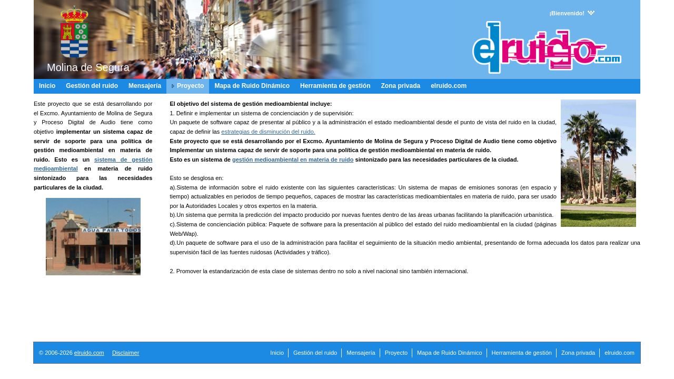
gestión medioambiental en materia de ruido (292, 159)
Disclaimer (125, 353)
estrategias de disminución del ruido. (268, 131)
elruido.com (89, 353)
